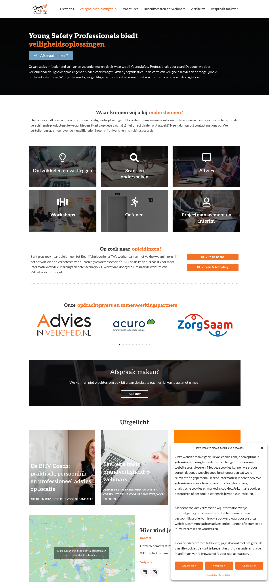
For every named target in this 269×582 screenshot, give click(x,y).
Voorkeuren (249, 565)
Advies (206, 170)
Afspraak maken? (224, 9)
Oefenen (134, 214)
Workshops (62, 214)
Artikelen (198, 9)
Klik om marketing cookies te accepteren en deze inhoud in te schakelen (81, 552)
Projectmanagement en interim (206, 217)
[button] (262, 448)
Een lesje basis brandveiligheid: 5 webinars (126, 472)
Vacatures (130, 9)
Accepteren (189, 565)
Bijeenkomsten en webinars (165, 9)
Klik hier (135, 393)
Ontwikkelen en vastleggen (62, 173)
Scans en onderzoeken (134, 173)
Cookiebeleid (211, 575)
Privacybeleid (224, 575)
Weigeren (219, 565)
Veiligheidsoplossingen (98, 9)
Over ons (67, 9)
